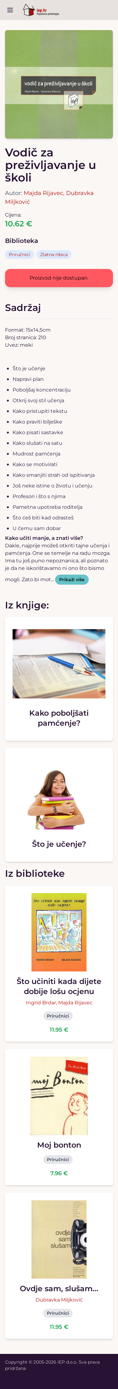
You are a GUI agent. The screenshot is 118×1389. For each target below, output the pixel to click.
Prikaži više (72, 579)
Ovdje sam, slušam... (59, 1288)
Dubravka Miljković (59, 1300)
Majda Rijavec (75, 1003)
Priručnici (19, 254)
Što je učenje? (59, 844)
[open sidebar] (10, 10)
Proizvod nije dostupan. (59, 278)
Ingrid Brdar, (42, 1003)
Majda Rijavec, (45, 193)
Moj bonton (59, 1145)
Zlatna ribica (54, 254)
